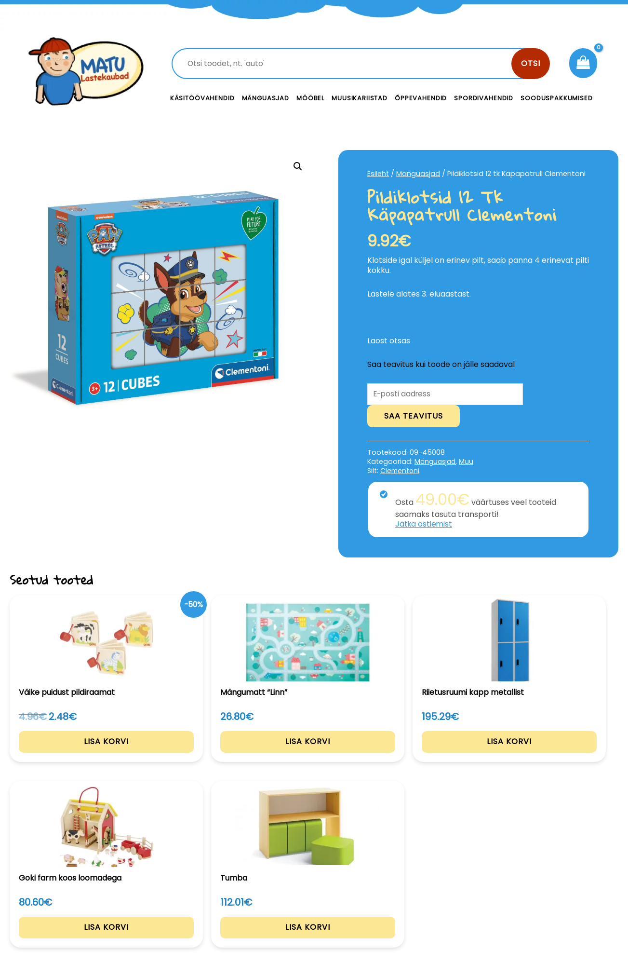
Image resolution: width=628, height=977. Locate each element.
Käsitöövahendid (202, 98)
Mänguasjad (266, 98)
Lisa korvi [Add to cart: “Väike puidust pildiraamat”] (66, 754)
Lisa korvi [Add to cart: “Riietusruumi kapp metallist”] (314, 754)
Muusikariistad (359, 98)
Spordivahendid (483, 98)
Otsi (530, 63)
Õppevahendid (421, 98)
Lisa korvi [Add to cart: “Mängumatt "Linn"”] (190, 753)
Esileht (378, 173)
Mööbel (310, 98)
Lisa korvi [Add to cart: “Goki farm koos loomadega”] (437, 754)
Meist (382, 910)
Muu (469, 462)
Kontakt (387, 889)
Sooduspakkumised (557, 98)
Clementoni (400, 471)
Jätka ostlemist (424, 524)
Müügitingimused (540, 910)
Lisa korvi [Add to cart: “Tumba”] (561, 753)
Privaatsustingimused (549, 889)
